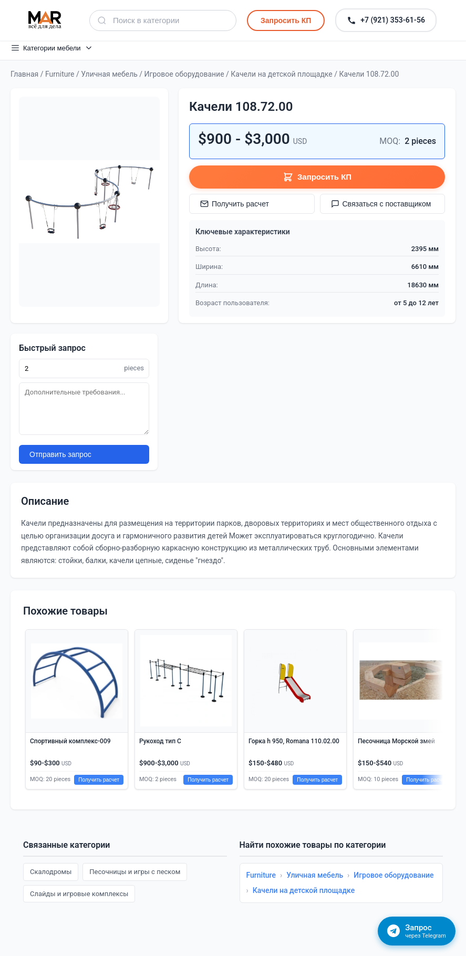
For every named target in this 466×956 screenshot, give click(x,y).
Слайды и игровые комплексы (79, 894)
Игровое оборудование (184, 74)
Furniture (60, 74)
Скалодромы (50, 872)
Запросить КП (286, 20)
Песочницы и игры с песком (134, 872)
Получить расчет (234, 204)
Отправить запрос (60, 454)
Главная (24, 74)
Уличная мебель (109, 74)
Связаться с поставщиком (381, 204)
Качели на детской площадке (281, 74)
